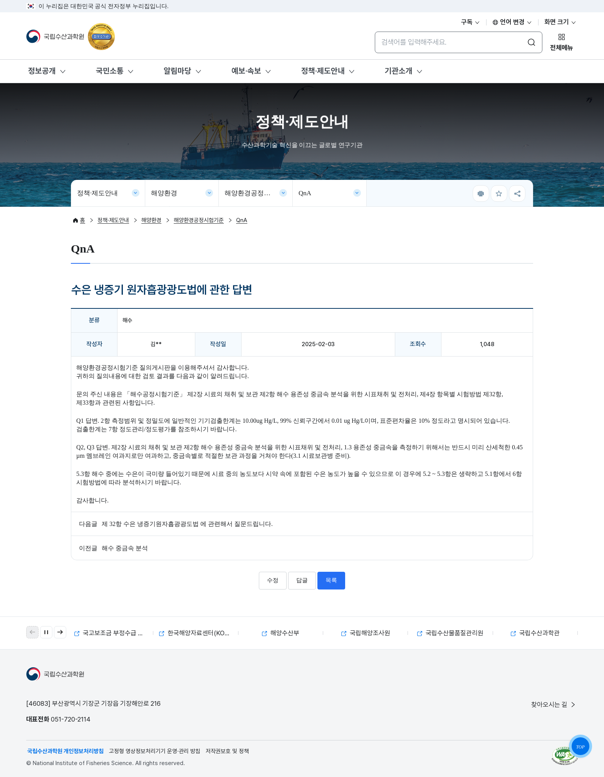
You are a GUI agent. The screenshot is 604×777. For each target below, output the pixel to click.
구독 (470, 22)
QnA (305, 193)
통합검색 (374, 31)
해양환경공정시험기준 (257, 193)
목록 (331, 580)
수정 (273, 580)
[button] (60, 632)
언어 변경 (512, 22)
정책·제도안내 (323, 70)
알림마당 (177, 70)
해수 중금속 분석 (125, 548)
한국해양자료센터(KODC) (197, 633)
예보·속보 (246, 70)
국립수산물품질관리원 (450, 633)
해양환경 (164, 193)
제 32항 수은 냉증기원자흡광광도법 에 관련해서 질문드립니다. (187, 524)
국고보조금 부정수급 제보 (111, 633)
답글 (302, 580)
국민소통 (110, 70)
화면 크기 (560, 22)
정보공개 (42, 70)
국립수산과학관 (535, 633)
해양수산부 (280, 633)
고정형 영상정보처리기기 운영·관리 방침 (154, 751)
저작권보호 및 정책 (227, 751)
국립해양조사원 (365, 633)
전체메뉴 (561, 48)
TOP (580, 747)
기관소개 (399, 70)
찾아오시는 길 (554, 704)
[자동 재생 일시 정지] (46, 632)
